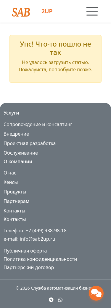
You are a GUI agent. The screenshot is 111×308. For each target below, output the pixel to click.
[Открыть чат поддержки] (96, 293)
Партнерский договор (29, 267)
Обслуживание (21, 153)
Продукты (15, 191)
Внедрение (16, 134)
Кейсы (11, 182)
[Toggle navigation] (92, 11)
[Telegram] (51, 299)
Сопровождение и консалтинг (38, 124)
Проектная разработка (30, 143)
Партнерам (16, 201)
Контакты (14, 210)
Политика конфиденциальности (40, 259)
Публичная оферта (25, 250)
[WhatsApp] (60, 299)
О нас (10, 172)
